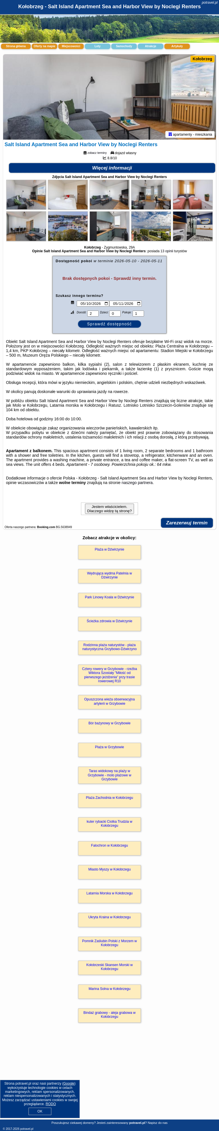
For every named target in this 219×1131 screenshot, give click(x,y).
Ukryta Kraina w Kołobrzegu (109, 917)
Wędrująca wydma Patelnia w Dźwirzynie (109, 575)
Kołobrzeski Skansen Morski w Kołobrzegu (109, 967)
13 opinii (167, 251)
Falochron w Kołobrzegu (109, 845)
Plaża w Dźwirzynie (109, 549)
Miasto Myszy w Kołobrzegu (109, 869)
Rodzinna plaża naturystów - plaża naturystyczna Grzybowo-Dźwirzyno (109, 647)
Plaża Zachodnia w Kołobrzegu (109, 798)
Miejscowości (71, 46)
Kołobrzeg (202, 59)
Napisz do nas (158, 1122)
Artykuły (177, 46)
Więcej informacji (112, 168)
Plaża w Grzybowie (109, 747)
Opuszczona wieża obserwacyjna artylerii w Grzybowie (109, 701)
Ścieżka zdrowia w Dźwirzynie (109, 621)
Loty (97, 46)
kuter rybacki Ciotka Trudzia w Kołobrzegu (109, 824)
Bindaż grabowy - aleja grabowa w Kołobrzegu (110, 1015)
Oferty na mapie (44, 46)
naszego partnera (137, 482)
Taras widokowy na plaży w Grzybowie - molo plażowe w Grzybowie (109, 775)
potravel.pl (210, 3)
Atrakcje (150, 46)
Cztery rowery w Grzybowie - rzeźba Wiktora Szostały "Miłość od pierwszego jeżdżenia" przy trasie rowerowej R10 (109, 675)
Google (68, 1083)
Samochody (124, 46)
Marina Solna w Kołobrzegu (110, 989)
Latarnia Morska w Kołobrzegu (109, 893)
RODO (51, 1104)
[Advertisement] (109, 1077)
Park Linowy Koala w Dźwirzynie (109, 597)
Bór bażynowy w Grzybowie (109, 723)
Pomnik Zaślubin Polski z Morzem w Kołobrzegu (109, 943)
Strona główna (16, 46)
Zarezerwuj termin (187, 523)
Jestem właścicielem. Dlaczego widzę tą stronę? (109, 508)
